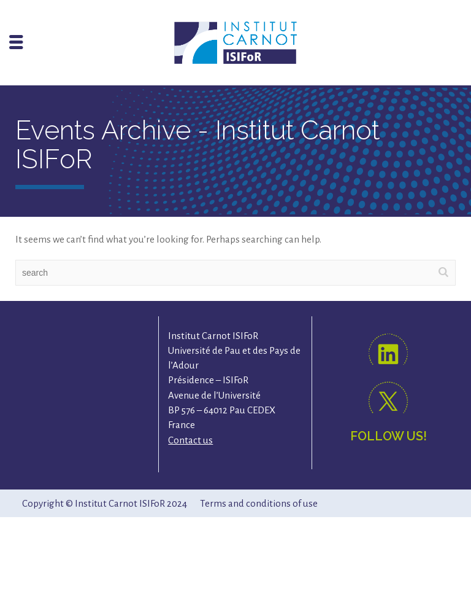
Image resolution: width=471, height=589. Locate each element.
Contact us (190, 440)
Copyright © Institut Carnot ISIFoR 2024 (104, 503)
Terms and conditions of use (259, 503)
